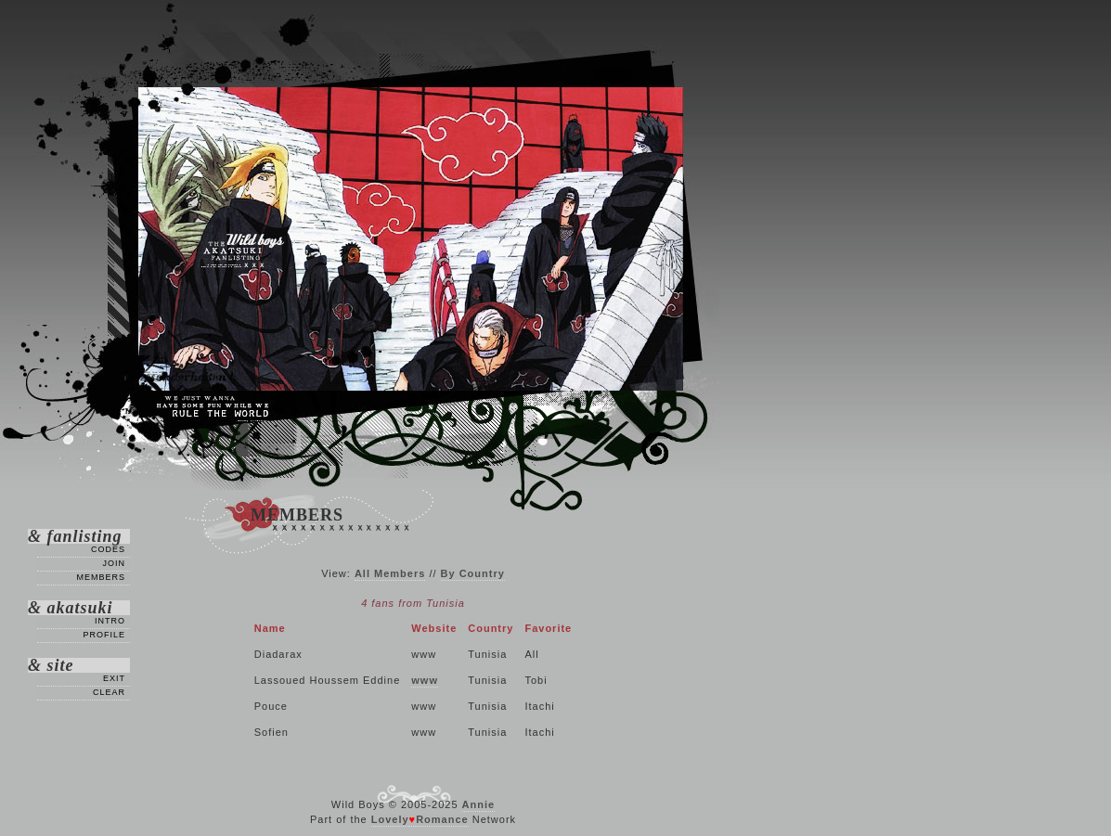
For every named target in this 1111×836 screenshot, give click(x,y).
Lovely (390, 819)
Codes (108, 549)
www (424, 680)
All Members (390, 573)
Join (113, 563)
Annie (479, 804)
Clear (109, 692)
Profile (104, 634)
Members (100, 577)
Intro (110, 620)
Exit (114, 678)
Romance (442, 819)
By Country (473, 573)
